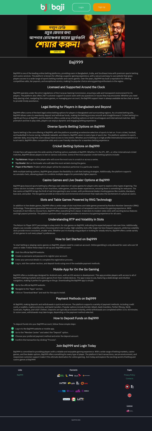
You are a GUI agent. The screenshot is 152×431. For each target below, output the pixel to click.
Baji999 (20, 375)
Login (81, 7)
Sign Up (101, 7)
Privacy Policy (129, 375)
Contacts (129, 378)
